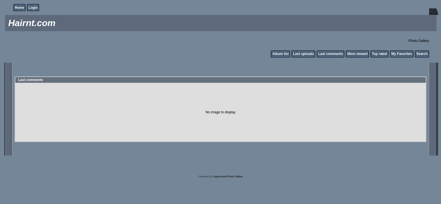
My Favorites (401, 54)
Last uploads (303, 54)
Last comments (330, 54)
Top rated (379, 54)
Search (422, 54)
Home (19, 8)
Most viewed (357, 54)
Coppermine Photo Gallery (227, 176)
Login (33, 8)
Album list (280, 54)
